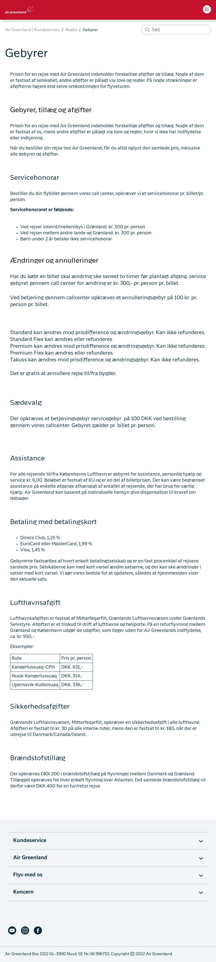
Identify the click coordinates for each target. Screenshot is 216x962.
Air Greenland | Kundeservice (32, 30)
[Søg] (176, 30)
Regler (71, 30)
